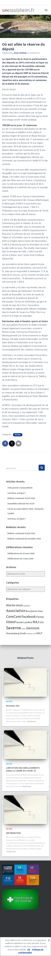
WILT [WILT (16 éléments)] (39, 633)
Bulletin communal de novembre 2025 (24, 539)
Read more (31, 721)
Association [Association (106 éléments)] (15, 611)
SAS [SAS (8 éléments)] (41, 622)
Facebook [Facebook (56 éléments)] (28, 616)
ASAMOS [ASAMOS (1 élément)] (27, 606)
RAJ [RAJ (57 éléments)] (36, 622)
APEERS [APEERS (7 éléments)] (19, 605)
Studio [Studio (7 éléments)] (23, 633)
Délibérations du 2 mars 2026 (20, 559)
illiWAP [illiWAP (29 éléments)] (11, 622)
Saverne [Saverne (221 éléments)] (13, 628)
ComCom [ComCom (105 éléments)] (13, 616)
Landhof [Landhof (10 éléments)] (28, 622)
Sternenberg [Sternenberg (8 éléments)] (12, 633)
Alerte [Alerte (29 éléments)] (10, 605)
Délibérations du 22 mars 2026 (20, 553)
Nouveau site (12, 706)
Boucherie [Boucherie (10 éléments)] (31, 611)
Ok (28, 949)
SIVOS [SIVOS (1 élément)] (23, 629)
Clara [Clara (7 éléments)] (40, 611)
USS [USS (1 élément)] (34, 633)
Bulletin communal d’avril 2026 (21, 498)
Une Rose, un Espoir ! (16, 493)
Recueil (18, 434)
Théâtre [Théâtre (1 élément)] (30, 633)
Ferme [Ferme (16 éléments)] (40, 616)
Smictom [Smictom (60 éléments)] (32, 628)
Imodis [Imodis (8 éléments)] (19, 622)
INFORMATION (13, 833)
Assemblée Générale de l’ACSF (21, 504)
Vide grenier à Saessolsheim (20, 488)
